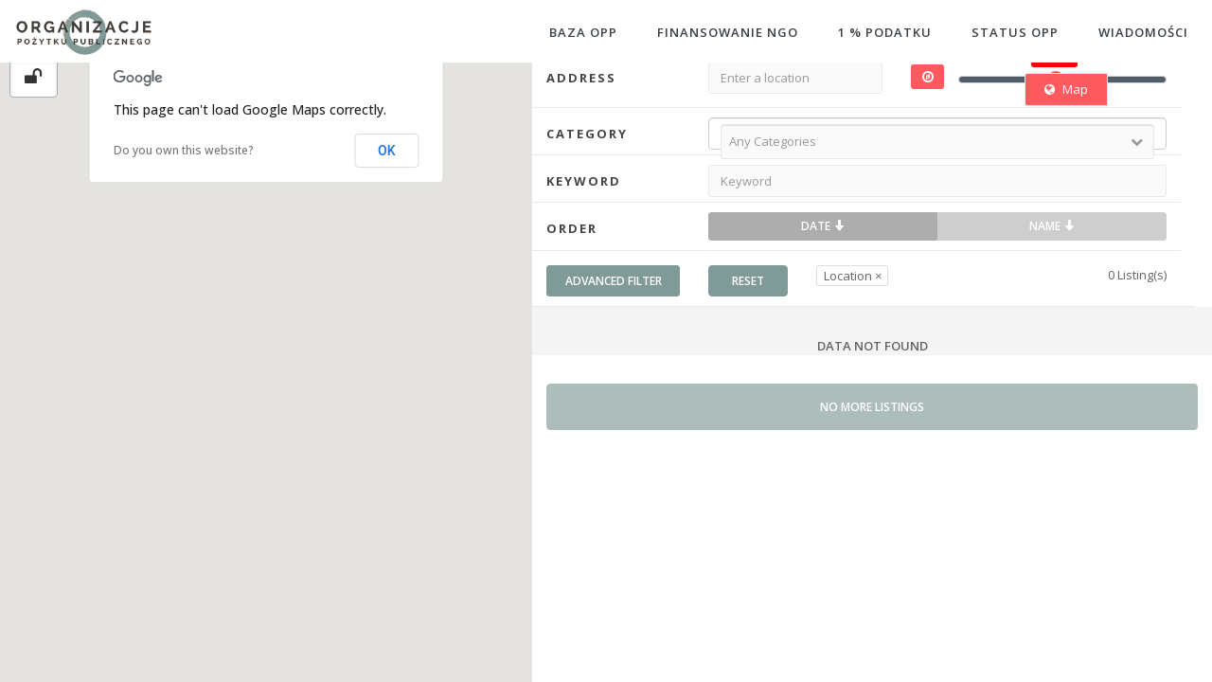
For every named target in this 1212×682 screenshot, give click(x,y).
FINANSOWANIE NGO (727, 32)
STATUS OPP (1015, 32)
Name (1052, 226)
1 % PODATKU (885, 32)
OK (387, 150)
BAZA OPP (583, 32)
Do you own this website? (184, 150)
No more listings (872, 407)
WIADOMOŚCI (1143, 32)
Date (823, 226)
